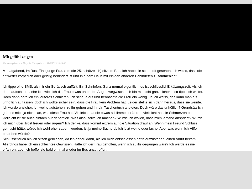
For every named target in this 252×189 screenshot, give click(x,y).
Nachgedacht (38, 63)
